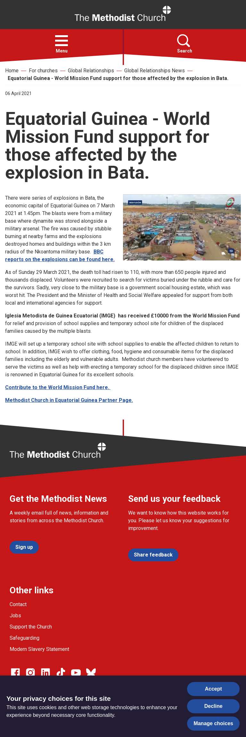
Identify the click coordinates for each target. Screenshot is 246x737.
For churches (43, 71)
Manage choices (213, 723)
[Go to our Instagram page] (30, 672)
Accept (213, 689)
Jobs (15, 616)
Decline (213, 706)
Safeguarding (24, 638)
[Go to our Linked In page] (45, 672)
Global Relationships (91, 71)
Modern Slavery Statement (39, 649)
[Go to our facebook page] (15, 672)
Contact (18, 604)
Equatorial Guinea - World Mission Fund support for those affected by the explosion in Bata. (118, 78)
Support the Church (31, 627)
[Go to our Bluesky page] (91, 672)
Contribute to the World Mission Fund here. (58, 387)
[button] (61, 40)
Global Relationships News (154, 71)
